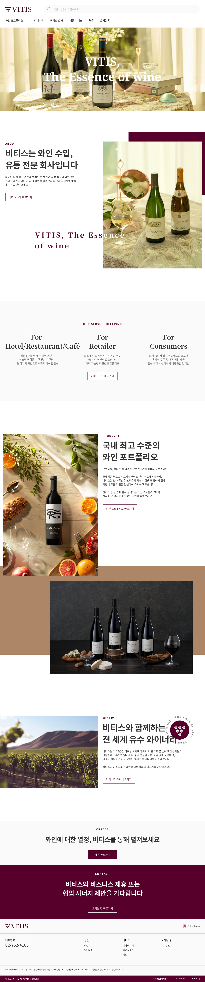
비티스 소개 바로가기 (20, 197)
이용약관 (180, 978)
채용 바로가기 (102, 855)
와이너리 (39, 20)
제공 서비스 (76, 20)
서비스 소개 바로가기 (102, 376)
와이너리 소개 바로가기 (119, 779)
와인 (86, 945)
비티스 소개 (56, 20)
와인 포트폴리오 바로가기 (120, 509)
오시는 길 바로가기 (102, 908)
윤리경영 (195, 978)
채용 (91, 20)
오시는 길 (105, 20)
